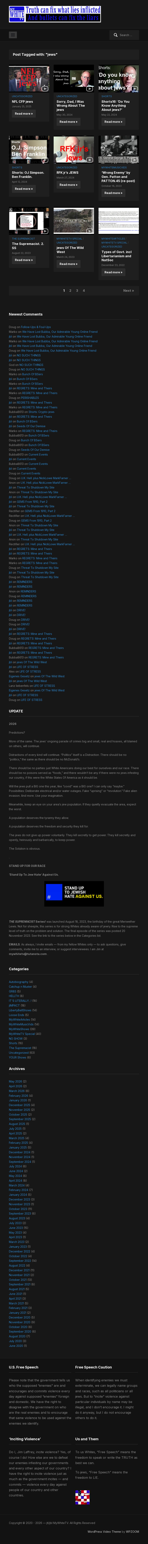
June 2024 (16, 1171)
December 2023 (19, 1199)
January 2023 (18, 1246)
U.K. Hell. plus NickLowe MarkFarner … (46, 478)
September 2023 (20, 1213)
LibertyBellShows (20, 1010)
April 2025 (15, 1133)
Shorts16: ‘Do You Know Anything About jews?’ (116, 106)
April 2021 (15, 1298)
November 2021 (19, 1275)
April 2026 (15, 1086)
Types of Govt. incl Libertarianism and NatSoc (117, 256)
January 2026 (18, 1100)
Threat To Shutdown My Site (35, 487)
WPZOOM (132, 1531)
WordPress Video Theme (104, 1531)
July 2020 (15, 1341)
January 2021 (17, 1312)
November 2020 (19, 1322)
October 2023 (18, 1209)
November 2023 (19, 1204)
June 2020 (16, 1345)
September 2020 (20, 1331)
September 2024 (20, 1161)
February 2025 (18, 1142)
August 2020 (17, 1336)
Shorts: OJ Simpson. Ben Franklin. (28, 175)
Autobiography (18, 982)
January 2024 (18, 1194)
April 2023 (15, 1237)
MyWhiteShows (19, 1029)
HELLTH (14, 996)
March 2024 (17, 1185)
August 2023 (17, 1218)
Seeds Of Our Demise (31, 426)
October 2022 (18, 1256)
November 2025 (19, 1109)
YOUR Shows (17, 1057)
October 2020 (18, 1327)
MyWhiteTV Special (69, 238)
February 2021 (18, 1308)
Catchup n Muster (20, 986)
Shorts (107, 96)
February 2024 (18, 1190)
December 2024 (19, 1152)
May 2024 (15, 1175)
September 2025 (20, 1119)
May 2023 (15, 1232)
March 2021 (16, 1303)
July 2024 (15, 1166)
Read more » (24, 113)
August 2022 (17, 1265)
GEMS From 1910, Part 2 (32, 501)
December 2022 (19, 1251)
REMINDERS (24, 581)
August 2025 (17, 1124)
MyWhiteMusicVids (114, 167)
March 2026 (17, 1091)
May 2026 (15, 1081)
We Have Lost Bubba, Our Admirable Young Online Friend (60, 331)
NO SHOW (16, 1038)
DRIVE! (21, 610)
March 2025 (16, 1138)
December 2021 (19, 1270)
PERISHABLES (30, 397)
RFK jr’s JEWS (67, 173)
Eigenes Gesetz (19, 676)
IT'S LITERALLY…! (20, 1000)
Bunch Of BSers (32, 374)
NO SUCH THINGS (29, 355)
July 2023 (15, 1223)
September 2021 (19, 1284)
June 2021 (15, 1293)
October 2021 (18, 1279)
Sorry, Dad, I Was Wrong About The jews (71, 106)
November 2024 (19, 1157)
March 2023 (16, 1242)
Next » (128, 291)
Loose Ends (16, 1015)
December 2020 (19, 1317)
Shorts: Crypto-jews (41, 412)
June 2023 (16, 1227)
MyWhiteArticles (113, 238)
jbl (10, 336)
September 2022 (20, 1260)
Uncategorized (22, 96)
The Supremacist (23, 238)
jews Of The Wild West (32, 662)
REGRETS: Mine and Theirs (34, 388)
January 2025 (18, 1147)
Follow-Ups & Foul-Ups (36, 327)
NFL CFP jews (22, 102)
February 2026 (18, 1095)
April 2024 (15, 1180)
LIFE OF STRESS (27, 667)
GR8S (12, 991)
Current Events (38, 454)
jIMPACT (14, 1005)
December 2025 (19, 1105)
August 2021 (17, 1289)
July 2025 (15, 1128)
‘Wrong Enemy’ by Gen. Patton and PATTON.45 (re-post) (118, 177)
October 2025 (18, 1114)
